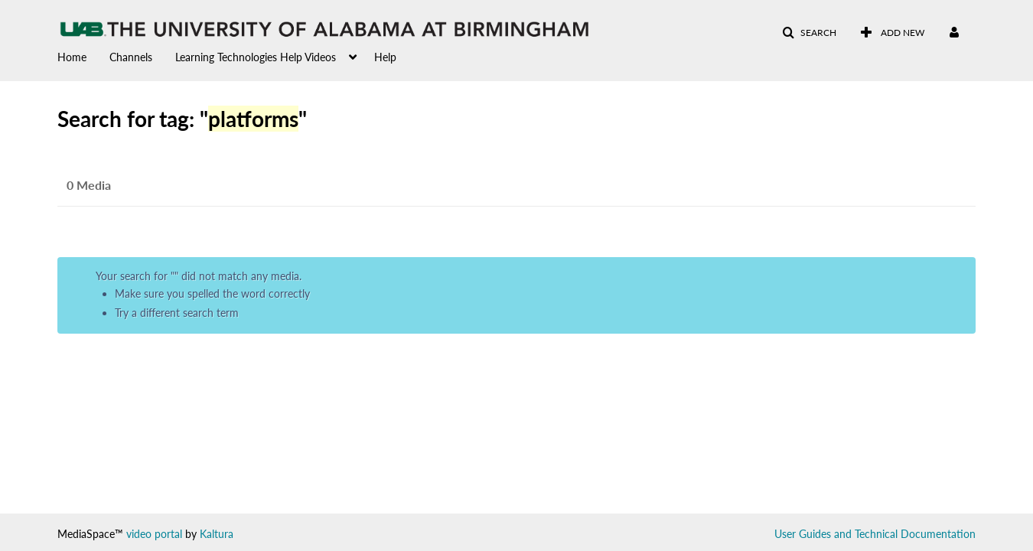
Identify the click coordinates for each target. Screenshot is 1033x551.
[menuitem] (83, 56)
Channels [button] (130, 57)
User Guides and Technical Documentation (875, 533)
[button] (809, 33)
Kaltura (216, 533)
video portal (154, 533)
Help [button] (385, 57)
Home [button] (71, 57)
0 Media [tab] (89, 185)
